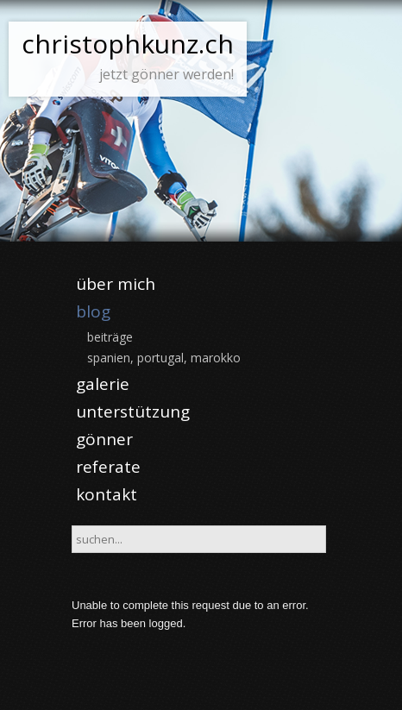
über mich (115, 284)
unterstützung (133, 411)
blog (93, 311)
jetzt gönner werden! (166, 74)
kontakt (106, 494)
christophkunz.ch (128, 43)
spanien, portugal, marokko (164, 357)
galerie (102, 384)
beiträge (110, 337)
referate (108, 467)
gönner (104, 439)
